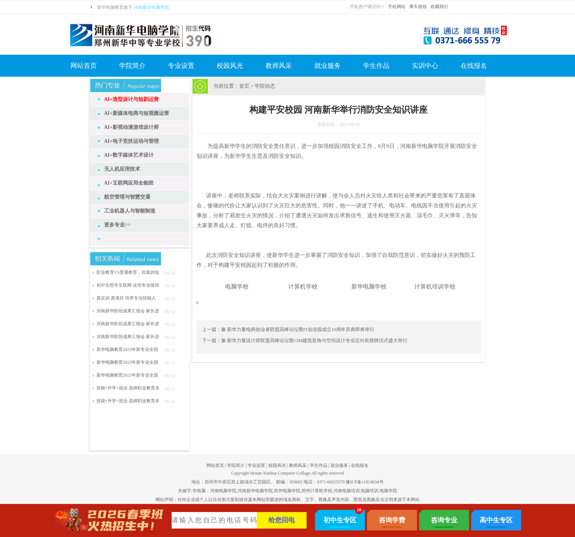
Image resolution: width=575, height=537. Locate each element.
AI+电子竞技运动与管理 (131, 141)
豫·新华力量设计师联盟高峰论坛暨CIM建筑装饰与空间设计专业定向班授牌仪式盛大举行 (314, 340)
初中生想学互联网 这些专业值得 (127, 285)
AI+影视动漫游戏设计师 (131, 127)
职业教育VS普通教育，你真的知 (127, 272)
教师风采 (278, 65)
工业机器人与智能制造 (129, 211)
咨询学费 (392, 520)
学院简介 (132, 65)
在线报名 (474, 65)
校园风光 (230, 65)
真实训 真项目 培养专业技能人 (126, 298)
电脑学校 (237, 286)
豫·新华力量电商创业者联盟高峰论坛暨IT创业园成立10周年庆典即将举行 (298, 329)
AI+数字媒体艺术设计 (129, 155)
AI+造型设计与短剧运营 (131, 99)
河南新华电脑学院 (151, 7)
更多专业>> (117, 225)
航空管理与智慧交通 (127, 197)
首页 (244, 86)
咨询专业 (444, 520)
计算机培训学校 (434, 286)
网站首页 (83, 65)
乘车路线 (418, 6)
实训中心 (425, 65)
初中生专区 (339, 520)
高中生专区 (496, 520)
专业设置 (181, 65)
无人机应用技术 (122, 169)
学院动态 (264, 86)
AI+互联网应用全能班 (129, 183)
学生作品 (376, 65)
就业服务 (327, 65)
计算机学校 (303, 286)
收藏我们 (439, 6)
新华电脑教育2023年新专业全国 (127, 349)
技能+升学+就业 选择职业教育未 (128, 388)
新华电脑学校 (369, 286)
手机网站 (397, 6)
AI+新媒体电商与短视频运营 (136, 113)
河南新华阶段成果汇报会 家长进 (127, 310)
